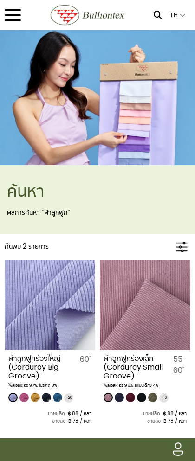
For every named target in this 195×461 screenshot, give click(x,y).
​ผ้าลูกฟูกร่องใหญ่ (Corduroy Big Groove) (34, 367)
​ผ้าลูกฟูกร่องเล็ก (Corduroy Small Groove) (133, 367)
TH (177, 14)
